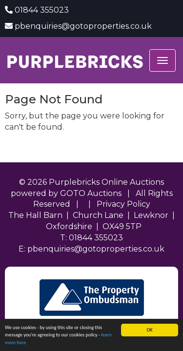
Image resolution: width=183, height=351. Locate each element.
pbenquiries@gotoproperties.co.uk (83, 26)
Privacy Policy (123, 204)
